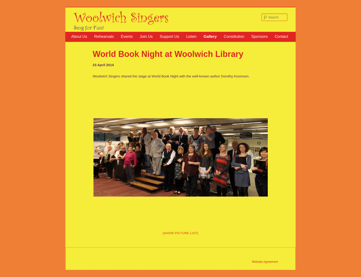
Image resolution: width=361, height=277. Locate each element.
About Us (79, 36)
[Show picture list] (180, 233)
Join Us (146, 36)
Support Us (169, 36)
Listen (191, 36)
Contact (281, 36)
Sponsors (259, 36)
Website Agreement (265, 261)
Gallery (210, 36)
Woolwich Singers (121, 17)
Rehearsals (104, 36)
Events (127, 36)
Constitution (234, 36)
